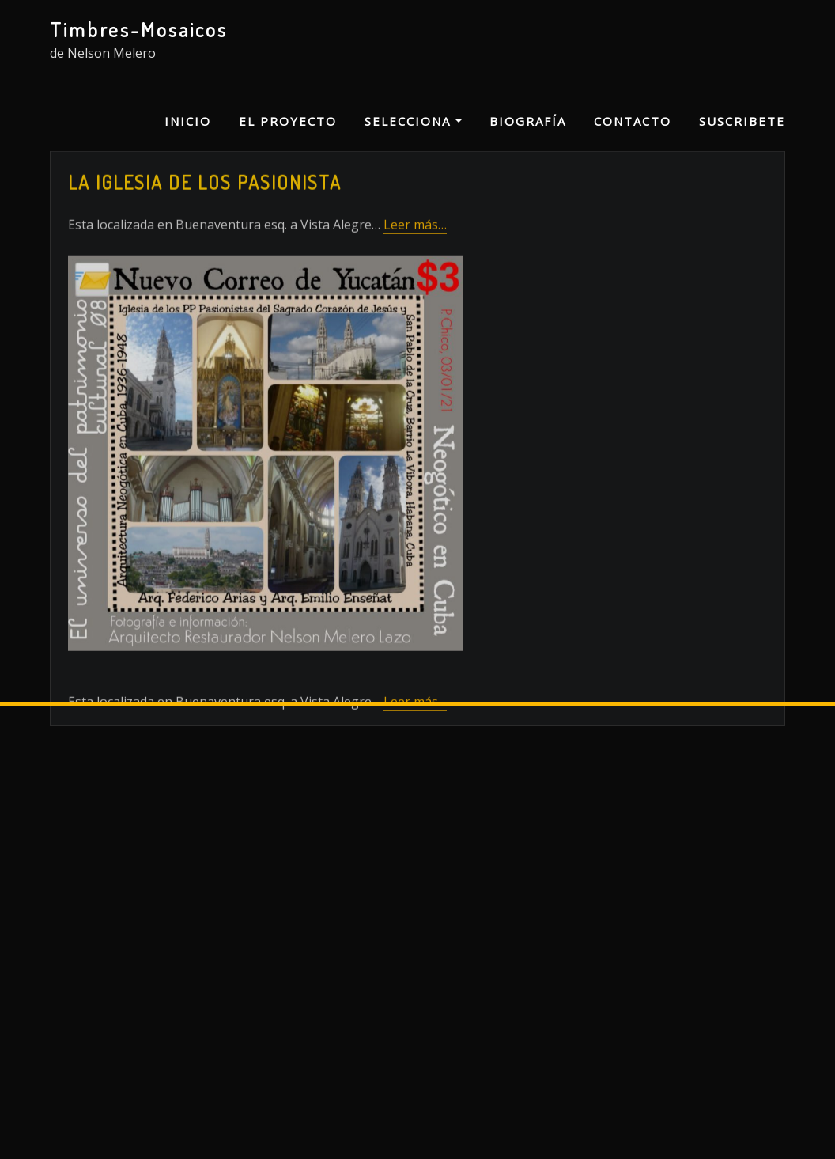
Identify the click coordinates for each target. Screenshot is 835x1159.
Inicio (187, 121)
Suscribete (742, 121)
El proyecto (288, 121)
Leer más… (415, 281)
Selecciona (413, 121)
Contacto (632, 121)
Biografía (527, 121)
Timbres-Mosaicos (139, 29)
